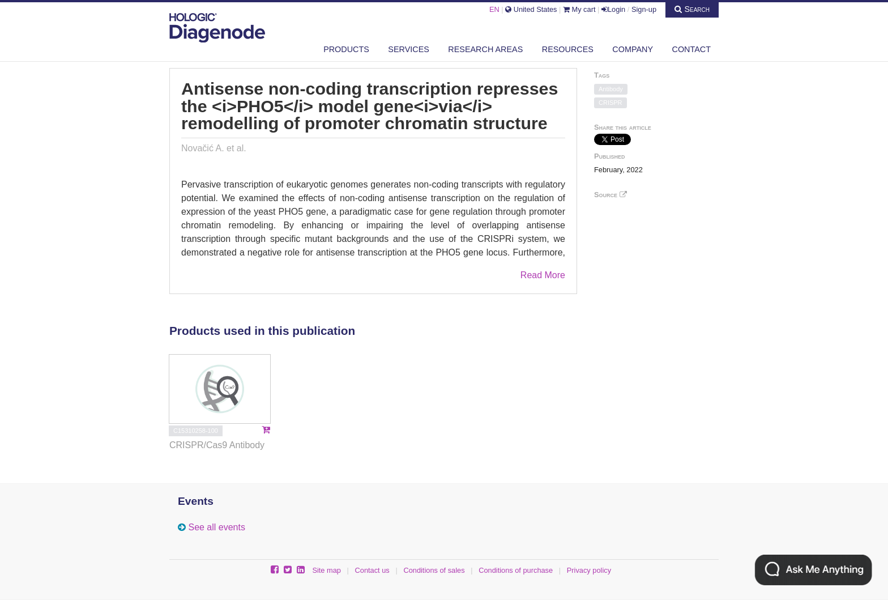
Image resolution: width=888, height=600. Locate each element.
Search (692, 9)
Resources (568, 49)
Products (346, 49)
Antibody (611, 89)
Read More (542, 275)
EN (494, 9)
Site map (326, 570)
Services (408, 49)
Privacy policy (589, 570)
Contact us (372, 570)
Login (613, 9)
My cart (579, 9)
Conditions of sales (433, 570)
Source (610, 194)
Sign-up (643, 9)
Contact (691, 49)
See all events (216, 527)
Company (632, 49)
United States (531, 9)
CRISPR (610, 102)
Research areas (485, 49)
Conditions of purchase (516, 570)
